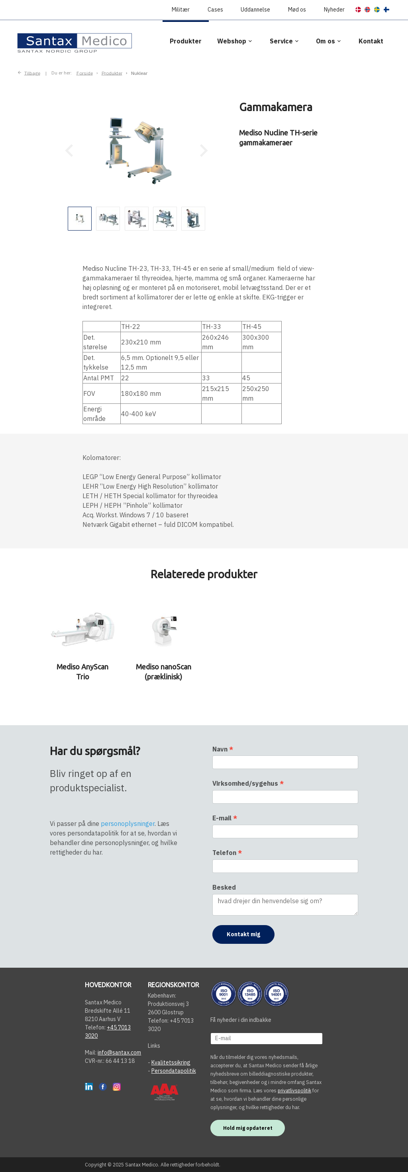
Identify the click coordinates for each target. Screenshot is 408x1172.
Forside (84, 73)
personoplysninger (128, 824)
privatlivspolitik (294, 1090)
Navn (222, 749)
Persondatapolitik (173, 1070)
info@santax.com (119, 1052)
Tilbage (32, 73)
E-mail (224, 818)
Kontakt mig (243, 934)
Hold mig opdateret (248, 1128)
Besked (224, 887)
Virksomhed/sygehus (248, 783)
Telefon (227, 853)
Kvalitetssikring (170, 1062)
